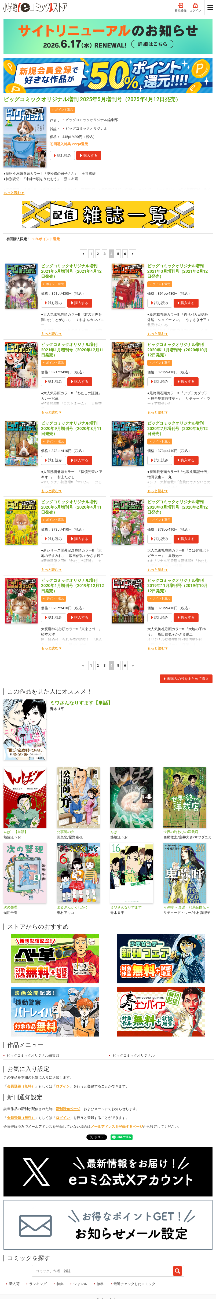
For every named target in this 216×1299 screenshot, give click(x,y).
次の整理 (10, 885)
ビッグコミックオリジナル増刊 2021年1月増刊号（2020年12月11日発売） (72, 327)
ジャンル (80, 1261)
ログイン (63, 1064)
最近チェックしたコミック (134, 1261)
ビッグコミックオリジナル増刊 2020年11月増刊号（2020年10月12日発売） (177, 327)
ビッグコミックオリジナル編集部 (91, 97)
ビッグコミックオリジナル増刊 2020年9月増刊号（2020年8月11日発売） (71, 406)
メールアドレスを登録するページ (117, 1104)
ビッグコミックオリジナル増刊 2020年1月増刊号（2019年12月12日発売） (72, 563)
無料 (100, 1261)
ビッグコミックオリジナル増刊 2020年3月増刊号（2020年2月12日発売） (177, 484)
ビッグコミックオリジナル (86, 106)
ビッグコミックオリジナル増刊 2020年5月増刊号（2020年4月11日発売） (71, 484)
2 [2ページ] (98, 231)
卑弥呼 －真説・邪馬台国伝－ (186, 885)
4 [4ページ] (111, 231)
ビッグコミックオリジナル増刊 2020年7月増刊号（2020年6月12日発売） (177, 406)
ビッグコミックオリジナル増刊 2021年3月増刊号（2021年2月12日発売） (177, 249)
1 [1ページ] (91, 231)
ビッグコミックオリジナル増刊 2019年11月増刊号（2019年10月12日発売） (177, 563)
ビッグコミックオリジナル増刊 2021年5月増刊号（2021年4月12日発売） (71, 249)
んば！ (115, 809)
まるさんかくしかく (72, 885)
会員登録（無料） (21, 1064)
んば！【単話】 (15, 809)
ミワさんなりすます (126, 885)
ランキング (38, 1261)
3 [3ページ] (105, 231)
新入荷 (14, 1261)
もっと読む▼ (13, 170)
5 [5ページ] (118, 231)
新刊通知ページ (68, 1086)
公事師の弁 (65, 809)
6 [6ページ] (125, 231)
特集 (60, 1261)
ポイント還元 (64, 87)
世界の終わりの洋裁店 (180, 809)
